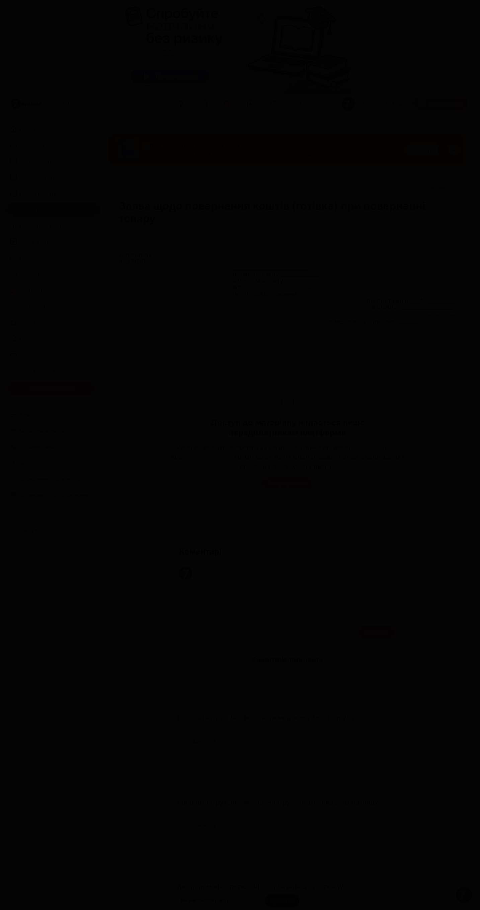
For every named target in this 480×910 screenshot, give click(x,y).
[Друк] (339, 238)
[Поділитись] (433, 238)
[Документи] (144, 125)
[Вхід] (391, 104)
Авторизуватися (287, 483)
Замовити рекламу (436, 10)
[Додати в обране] (448, 238)
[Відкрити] (422, 149)
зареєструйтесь (207, 457)
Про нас (23, 578)
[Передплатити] (440, 104)
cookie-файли (242, 900)
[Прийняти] (282, 900)
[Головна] (117, 125)
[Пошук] (66, 104)
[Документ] (433, 187)
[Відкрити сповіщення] (365, 104)
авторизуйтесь (375, 448)
